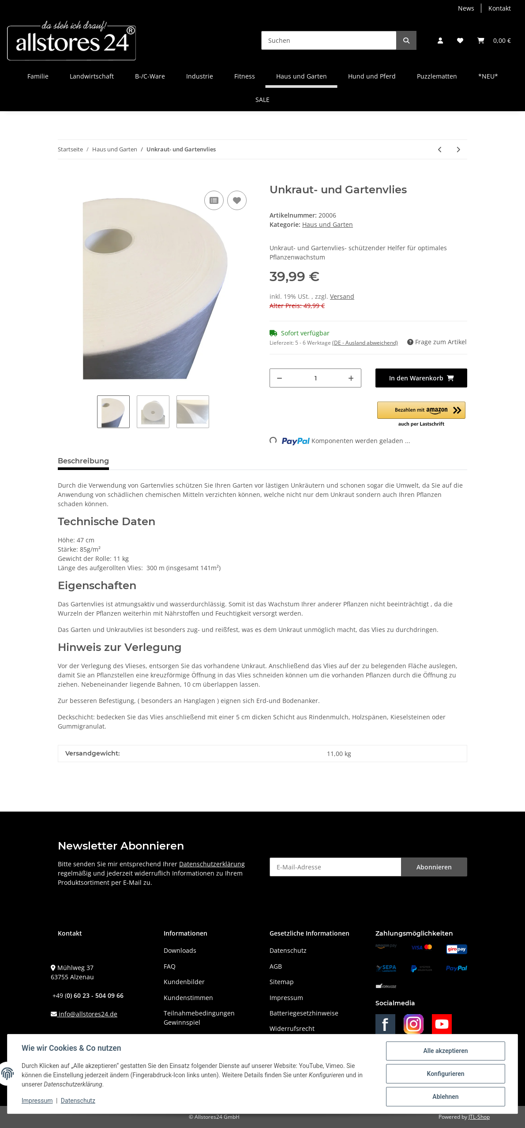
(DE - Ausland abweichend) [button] (365, 342)
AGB (276, 966)
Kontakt (499, 8)
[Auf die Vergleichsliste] (214, 200)
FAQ (170, 966)
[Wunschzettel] (460, 40)
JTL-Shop (479, 1116)
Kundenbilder (184, 982)
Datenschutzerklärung (212, 864)
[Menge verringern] (279, 378)
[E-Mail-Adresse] (335, 866)
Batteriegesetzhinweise (304, 1013)
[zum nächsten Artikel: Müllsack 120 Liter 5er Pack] (458, 149)
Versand (342, 296)
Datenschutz (288, 950)
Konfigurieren (445, 1073)
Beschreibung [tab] (83, 461)
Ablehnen (445, 1096)
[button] (440, 40)
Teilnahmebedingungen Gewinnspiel (199, 1017)
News (466, 8)
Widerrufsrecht (292, 1028)
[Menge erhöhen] (351, 378)
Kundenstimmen (188, 997)
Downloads (180, 950)
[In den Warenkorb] (65, 179)
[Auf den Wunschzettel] (237, 200)
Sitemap (282, 982)
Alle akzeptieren (445, 1050)
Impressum (286, 997)
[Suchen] (329, 40)
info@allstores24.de (87, 1014)
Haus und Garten (327, 224)
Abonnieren (434, 867)
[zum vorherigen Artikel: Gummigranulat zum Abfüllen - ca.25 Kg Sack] (440, 149)
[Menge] (315, 378)
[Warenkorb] (494, 40)
